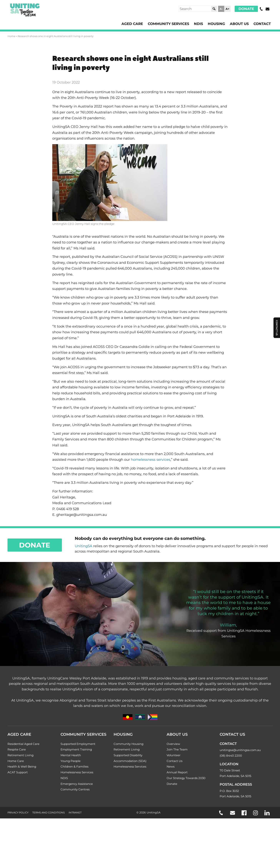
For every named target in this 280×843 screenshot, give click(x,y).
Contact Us (174, 762)
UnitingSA (83, 547)
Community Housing (128, 745)
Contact (262, 24)
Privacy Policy (17, 814)
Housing (216, 24)
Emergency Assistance (77, 785)
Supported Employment (78, 745)
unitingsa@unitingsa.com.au (240, 752)
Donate (246, 9)
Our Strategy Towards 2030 (186, 780)
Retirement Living (20, 757)
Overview (173, 745)
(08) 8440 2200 (231, 757)
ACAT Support (17, 774)
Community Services (168, 24)
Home (11, 36)
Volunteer (173, 757)
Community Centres (75, 791)
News (170, 768)
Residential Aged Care (23, 745)
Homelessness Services (77, 774)
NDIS (198, 24)
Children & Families (74, 768)
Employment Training (76, 751)
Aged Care (132, 24)
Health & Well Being (21, 768)
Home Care (15, 762)
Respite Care (16, 751)
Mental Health (71, 757)
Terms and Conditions (48, 814)
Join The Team (177, 751)
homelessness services (150, 460)
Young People (71, 762)
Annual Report (177, 774)
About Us (239, 24)
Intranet (75, 814)
